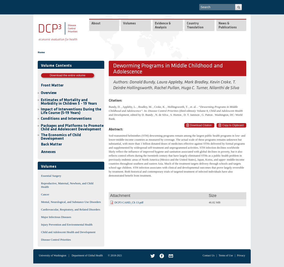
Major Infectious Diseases (56, 217)
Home (41, 52)
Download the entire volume (67, 75)
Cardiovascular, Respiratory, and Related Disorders (70, 209)
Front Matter (52, 85)
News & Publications (228, 25)
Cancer (45, 194)
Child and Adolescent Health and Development (68, 232)
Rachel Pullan (166, 88)
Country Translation (195, 25)
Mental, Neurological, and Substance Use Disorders (71, 202)
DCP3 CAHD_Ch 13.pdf (128, 202)
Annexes (48, 152)
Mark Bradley (196, 82)
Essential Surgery (51, 175)
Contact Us (209, 255)
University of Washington (52, 255)
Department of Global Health (87, 255)
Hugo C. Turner (194, 88)
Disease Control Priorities (56, 239)
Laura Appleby (169, 82)
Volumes (129, 23)
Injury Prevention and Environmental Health (67, 224)
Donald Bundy (142, 82)
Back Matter (51, 144)
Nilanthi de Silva (224, 88)
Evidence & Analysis (163, 25)
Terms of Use (226, 255)
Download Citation (201, 125)
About (96, 23)
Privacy (241, 255)
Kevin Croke (220, 82)
